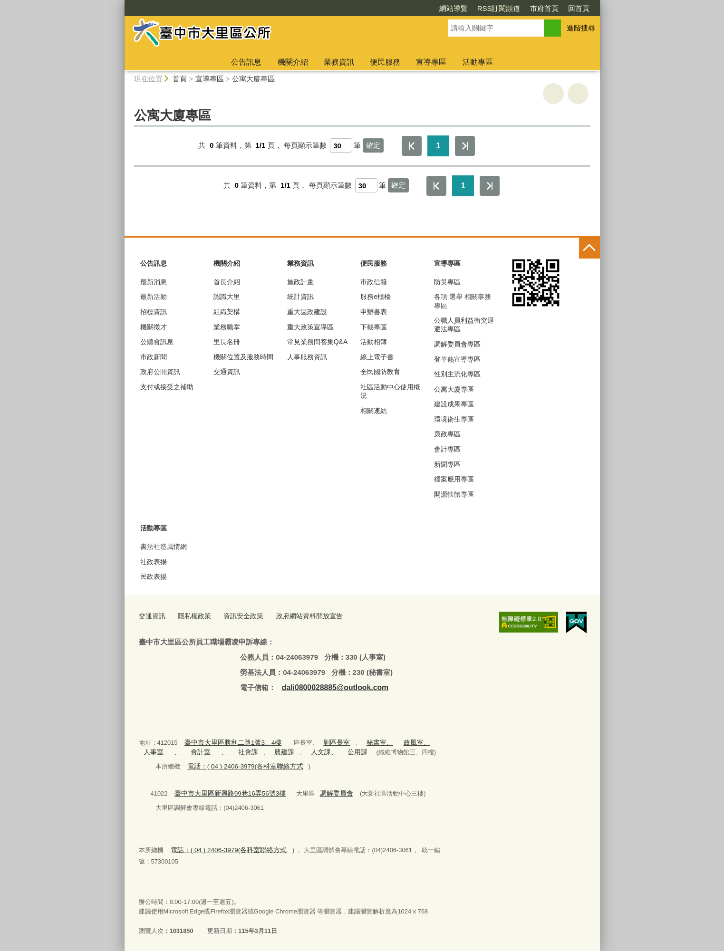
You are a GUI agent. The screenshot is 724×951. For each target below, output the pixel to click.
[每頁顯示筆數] (341, 145)
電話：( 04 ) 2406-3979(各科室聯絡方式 (241, 764)
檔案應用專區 (454, 479)
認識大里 (226, 296)
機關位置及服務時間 (243, 357)
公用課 (345, 750)
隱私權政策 (191, 616)
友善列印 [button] (553, 93)
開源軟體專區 (454, 494)
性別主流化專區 (457, 374)
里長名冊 (226, 342)
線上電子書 (377, 357)
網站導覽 (399, 8)
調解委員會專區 (457, 344)
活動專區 (478, 62)
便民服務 (385, 62)
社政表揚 (153, 562)
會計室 (197, 750)
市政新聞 (153, 357)
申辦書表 (373, 312)
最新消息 (153, 282)
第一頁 (412, 146)
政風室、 (403, 741)
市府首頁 (489, 8)
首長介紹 (226, 282)
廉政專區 (447, 434)
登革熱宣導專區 (457, 359)
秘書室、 (369, 741)
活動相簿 (373, 342)
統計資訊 (300, 296)
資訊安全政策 (237, 616)
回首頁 (524, 8)
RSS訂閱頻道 (444, 8)
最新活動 (153, 296)
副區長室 (328, 741)
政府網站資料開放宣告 (300, 616)
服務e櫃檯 (375, 296)
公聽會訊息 (157, 342)
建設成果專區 (454, 404)
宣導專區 (431, 62)
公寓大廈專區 (253, 79)
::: (120, 4)
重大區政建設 (307, 312)
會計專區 (447, 449)
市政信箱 (373, 282)
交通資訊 (226, 371)
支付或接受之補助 (166, 387)
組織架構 (226, 312)
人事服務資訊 (307, 357)
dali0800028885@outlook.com (332, 686)
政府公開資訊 (160, 371)
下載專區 (373, 327)
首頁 (180, 79)
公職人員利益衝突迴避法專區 (464, 325)
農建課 (276, 750)
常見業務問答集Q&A (317, 342)
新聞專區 (447, 464)
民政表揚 (153, 576)
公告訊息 (246, 62)
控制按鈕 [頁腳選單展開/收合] (589, 248)
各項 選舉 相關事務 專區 (462, 301)
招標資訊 (153, 312)
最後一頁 (465, 146)
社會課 (241, 750)
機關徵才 (153, 327)
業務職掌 (226, 327)
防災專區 (447, 282)
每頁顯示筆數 (305, 145)
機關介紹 (293, 62)
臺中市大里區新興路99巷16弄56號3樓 (226, 791)
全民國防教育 (380, 371)
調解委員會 (327, 791)
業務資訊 (339, 62)
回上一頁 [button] (578, 93)
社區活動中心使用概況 (390, 391)
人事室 (153, 750)
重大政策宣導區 (310, 327)
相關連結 (373, 410)
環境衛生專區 (454, 419)
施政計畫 (300, 282)
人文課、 (313, 750)
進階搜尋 (581, 28)
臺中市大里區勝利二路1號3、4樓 (229, 741)
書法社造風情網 (163, 546)
